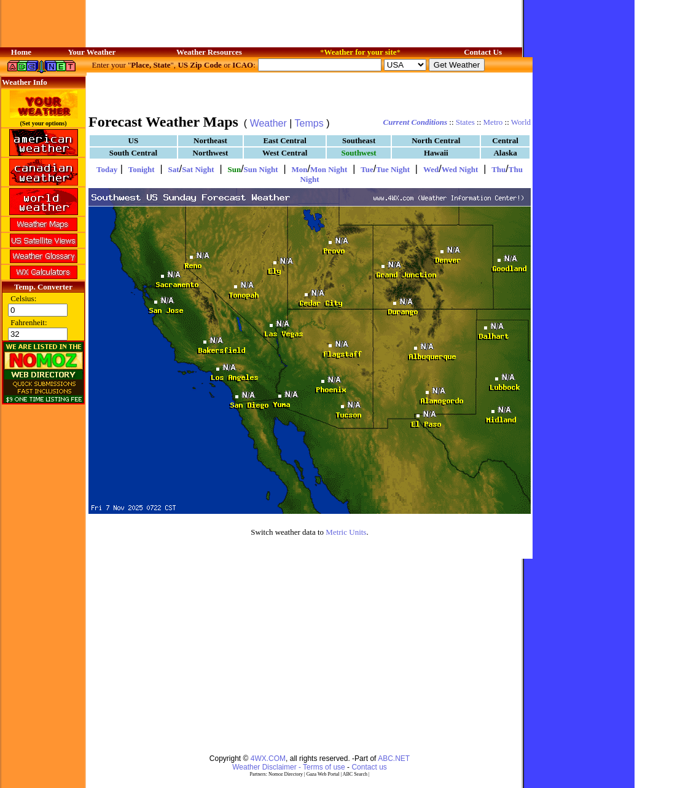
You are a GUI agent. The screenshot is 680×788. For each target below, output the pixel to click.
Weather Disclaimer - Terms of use (288, 767)
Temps (309, 123)
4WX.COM (268, 758)
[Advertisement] (309, 92)
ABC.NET (394, 758)
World (521, 122)
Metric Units (346, 532)
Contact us (368, 767)
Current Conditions (415, 122)
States (465, 122)
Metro (493, 122)
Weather (268, 123)
